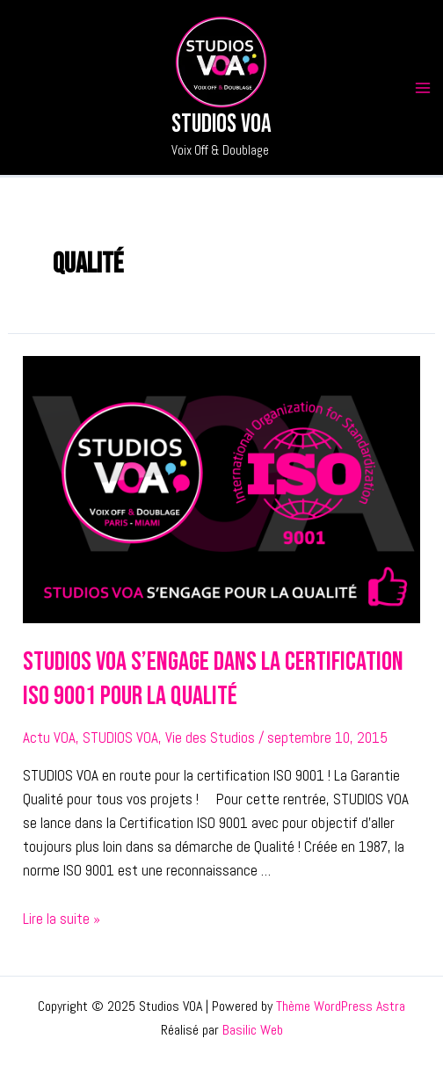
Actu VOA (49, 737)
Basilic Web (252, 1030)
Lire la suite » (61, 918)
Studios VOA (221, 124)
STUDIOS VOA (120, 737)
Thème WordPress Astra (340, 1006)
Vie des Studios (210, 737)
